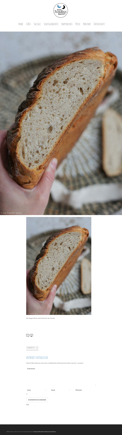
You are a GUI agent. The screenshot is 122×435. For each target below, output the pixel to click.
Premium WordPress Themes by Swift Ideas (44, 431)
